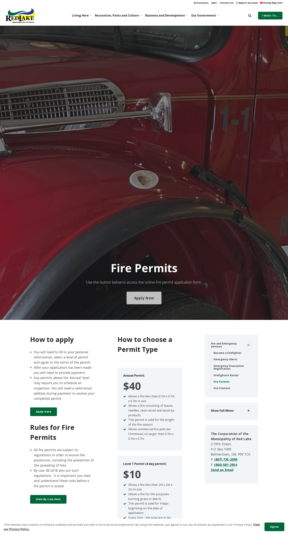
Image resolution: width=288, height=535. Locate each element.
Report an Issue (247, 2)
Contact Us (226, 2)
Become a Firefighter (228, 353)
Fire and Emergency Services (224, 345)
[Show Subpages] (248, 345)
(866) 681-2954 (225, 465)
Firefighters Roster (226, 375)
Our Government (204, 15)
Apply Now (144, 297)
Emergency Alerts (225, 359)
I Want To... (270, 15)
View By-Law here (48, 499)
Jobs (214, 2)
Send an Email (222, 470)
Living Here (81, 15)
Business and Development (165, 15)
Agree (274, 526)
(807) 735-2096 (225, 459)
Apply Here (43, 411)
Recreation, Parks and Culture (117, 15)
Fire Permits (222, 381)
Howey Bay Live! (271, 2)
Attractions (200, 2)
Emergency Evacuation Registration (229, 367)
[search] (249, 16)
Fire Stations (222, 388)
